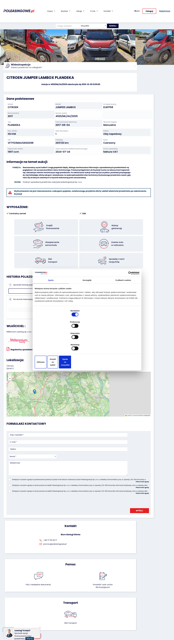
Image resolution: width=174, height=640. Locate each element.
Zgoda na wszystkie (121, 345)
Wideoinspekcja (67, 608)
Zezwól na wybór (87, 345)
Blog (90, 602)
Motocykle (8, 621)
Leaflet (88, 366)
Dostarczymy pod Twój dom (70, 612)
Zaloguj (149, 9)
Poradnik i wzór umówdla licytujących (99, 481)
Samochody (9, 598)
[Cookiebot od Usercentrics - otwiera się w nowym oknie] (128, 293)
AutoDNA (64, 620)
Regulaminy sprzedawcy (20, 318)
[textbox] (90, 17)
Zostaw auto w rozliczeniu (42, 602)
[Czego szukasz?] (65, 17)
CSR (90, 605)
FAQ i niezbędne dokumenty (74, 481)
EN (138, 9)
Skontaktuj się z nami (97, 617)
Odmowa (52, 345)
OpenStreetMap (98, 366)
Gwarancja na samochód (71, 602)
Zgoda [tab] (51, 301)
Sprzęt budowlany (11, 618)
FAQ (90, 623)
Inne (5, 624)
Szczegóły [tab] (87, 301)
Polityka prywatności (97, 630)
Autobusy (8, 605)
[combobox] (90, 17)
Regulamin (93, 627)
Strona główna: (9, 68)
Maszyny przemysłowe (13, 608)
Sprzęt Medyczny (11, 615)
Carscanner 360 (67, 617)
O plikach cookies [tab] (123, 301)
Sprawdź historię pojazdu (22, 284)
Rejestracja (93, 620)
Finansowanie (66, 598)
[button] (171, 32)
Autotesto (64, 623)
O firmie (92, 598)
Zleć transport (144, 480)
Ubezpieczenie (66, 605)
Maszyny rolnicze (11, 611)
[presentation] (26, 434)
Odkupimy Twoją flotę (41, 598)
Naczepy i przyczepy (12, 602)
